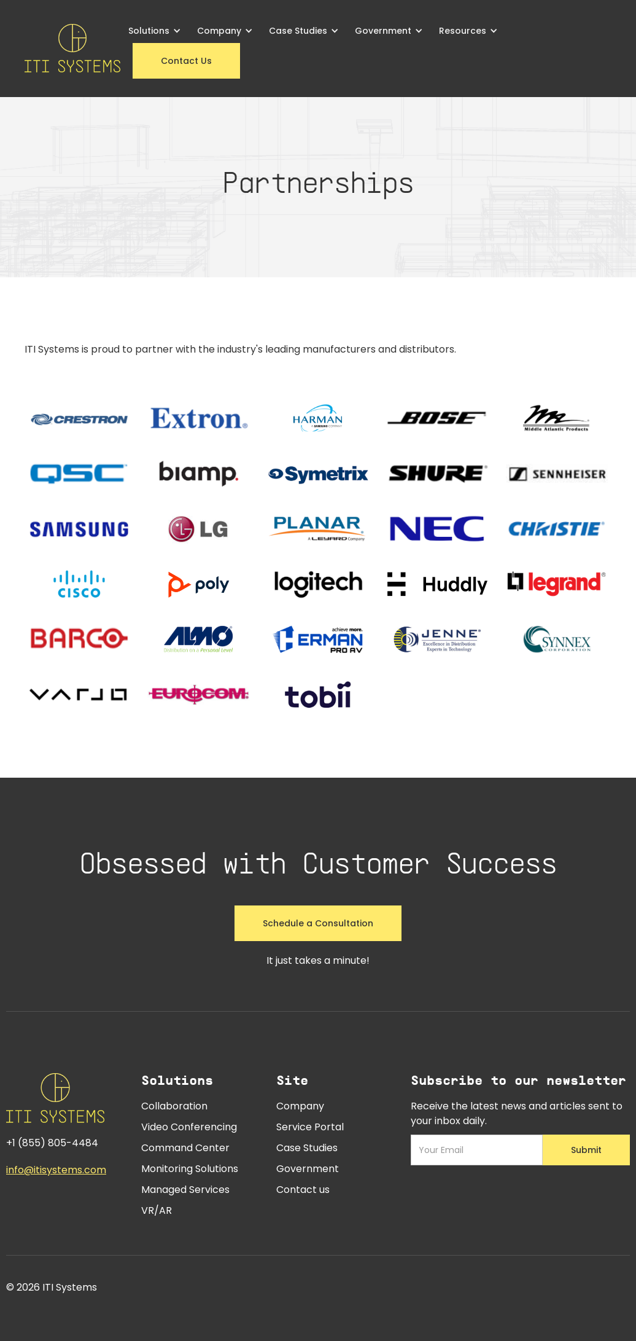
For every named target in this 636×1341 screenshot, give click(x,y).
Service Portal (310, 1127)
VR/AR (156, 1210)
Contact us (303, 1190)
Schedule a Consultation (318, 923)
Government (307, 1169)
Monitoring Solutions (189, 1169)
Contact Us (186, 61)
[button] (154, 30)
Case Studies (307, 1148)
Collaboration (174, 1106)
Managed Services (185, 1190)
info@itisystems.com (56, 1170)
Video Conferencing (189, 1127)
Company (300, 1106)
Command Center (185, 1148)
